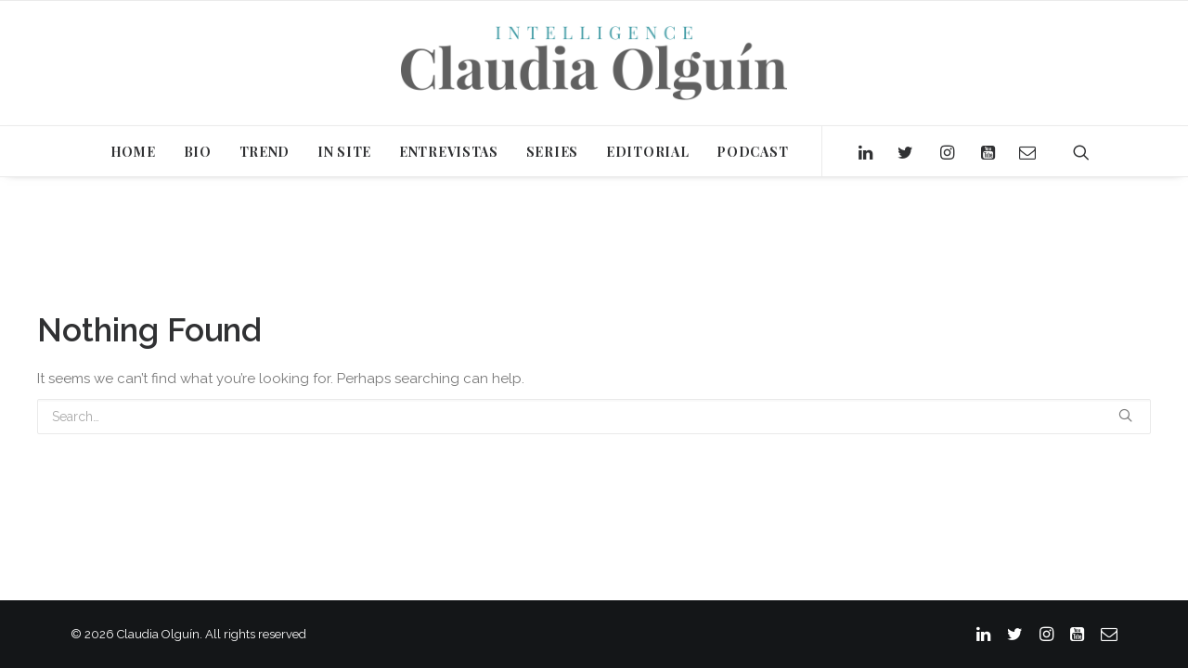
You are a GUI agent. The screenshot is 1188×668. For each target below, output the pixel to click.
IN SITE (344, 152)
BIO (198, 152)
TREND (265, 152)
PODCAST (752, 152)
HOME (133, 152)
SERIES (552, 152)
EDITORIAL (647, 152)
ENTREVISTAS (448, 152)
